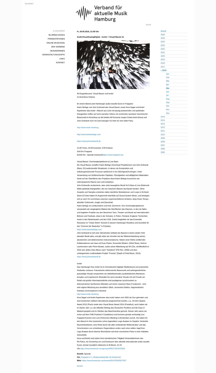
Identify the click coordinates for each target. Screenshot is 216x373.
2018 (163, 63)
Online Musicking (56, 43)
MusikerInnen (57, 51)
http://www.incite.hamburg (88, 127)
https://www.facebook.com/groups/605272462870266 (102, 349)
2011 (163, 131)
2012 (163, 127)
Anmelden (29, 4)
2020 (163, 56)
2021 (163, 52)
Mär (167, 81)
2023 (163, 45)
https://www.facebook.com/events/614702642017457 (104, 361)
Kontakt (60, 63)
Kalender (59, 31)
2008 (163, 142)
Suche (148, 25)
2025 (163, 38)
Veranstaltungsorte (53, 55)
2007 (163, 145)
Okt (167, 106)
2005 (163, 152)
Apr (167, 84)
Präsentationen (56, 39)
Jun (167, 92)
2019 (163, 60)
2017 (163, 67)
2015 (163, 117)
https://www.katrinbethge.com (89, 229)
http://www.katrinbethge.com (89, 134)
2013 (163, 124)
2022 (163, 49)
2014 (163, 120)
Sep (167, 102)
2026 (163, 35)
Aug (167, 99)
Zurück (80, 366)
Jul (167, 95)
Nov (167, 109)
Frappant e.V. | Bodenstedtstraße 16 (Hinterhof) (101, 357)
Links (62, 59)
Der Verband (58, 47)
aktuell (163, 31)
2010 (163, 135)
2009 (163, 138)
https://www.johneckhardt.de (89, 141)
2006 (163, 149)
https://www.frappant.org (113, 155)
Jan (167, 74)
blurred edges (57, 35)
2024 (163, 42)
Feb (167, 77)
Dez (167, 113)
